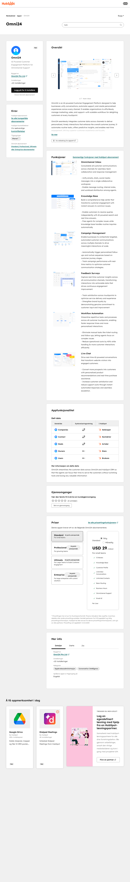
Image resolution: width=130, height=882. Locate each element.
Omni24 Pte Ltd (19, 76)
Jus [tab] (83, 646)
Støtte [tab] (72, 646)
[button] (121, 15)
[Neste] (117, 75)
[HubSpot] (8, 3)
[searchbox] (93, 24)
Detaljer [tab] (58, 646)
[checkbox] (67, 536)
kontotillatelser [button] (18, 131)
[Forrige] (53, 75)
